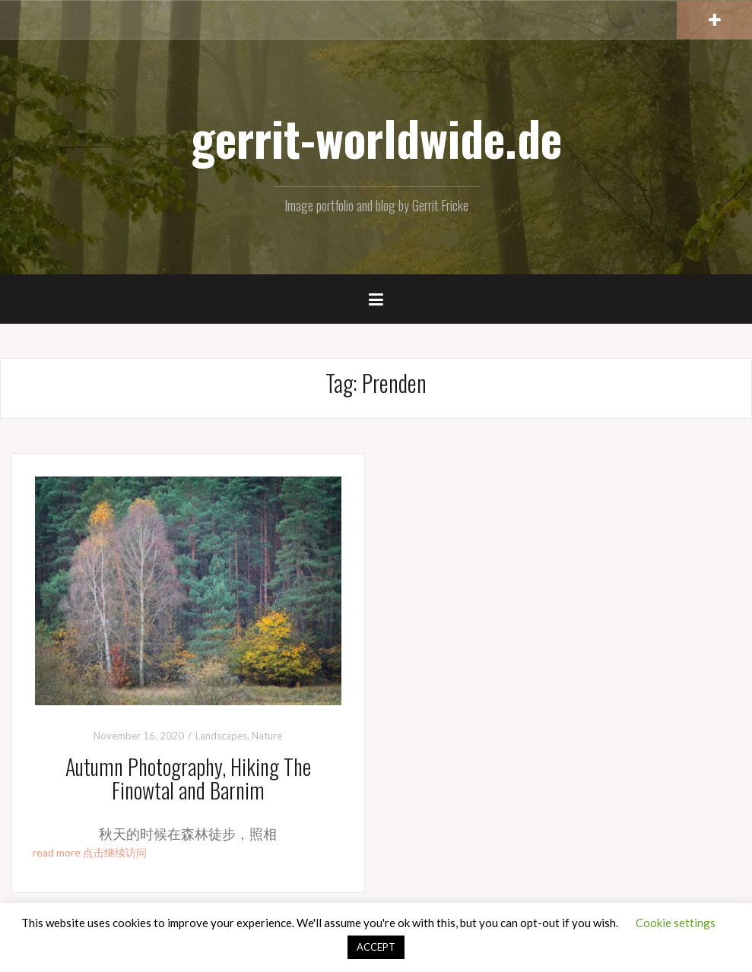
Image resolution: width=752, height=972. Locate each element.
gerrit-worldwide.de (376, 138)
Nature (267, 736)
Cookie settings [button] (676, 922)
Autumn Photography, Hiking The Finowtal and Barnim (188, 778)
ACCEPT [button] (376, 947)
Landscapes (221, 736)
